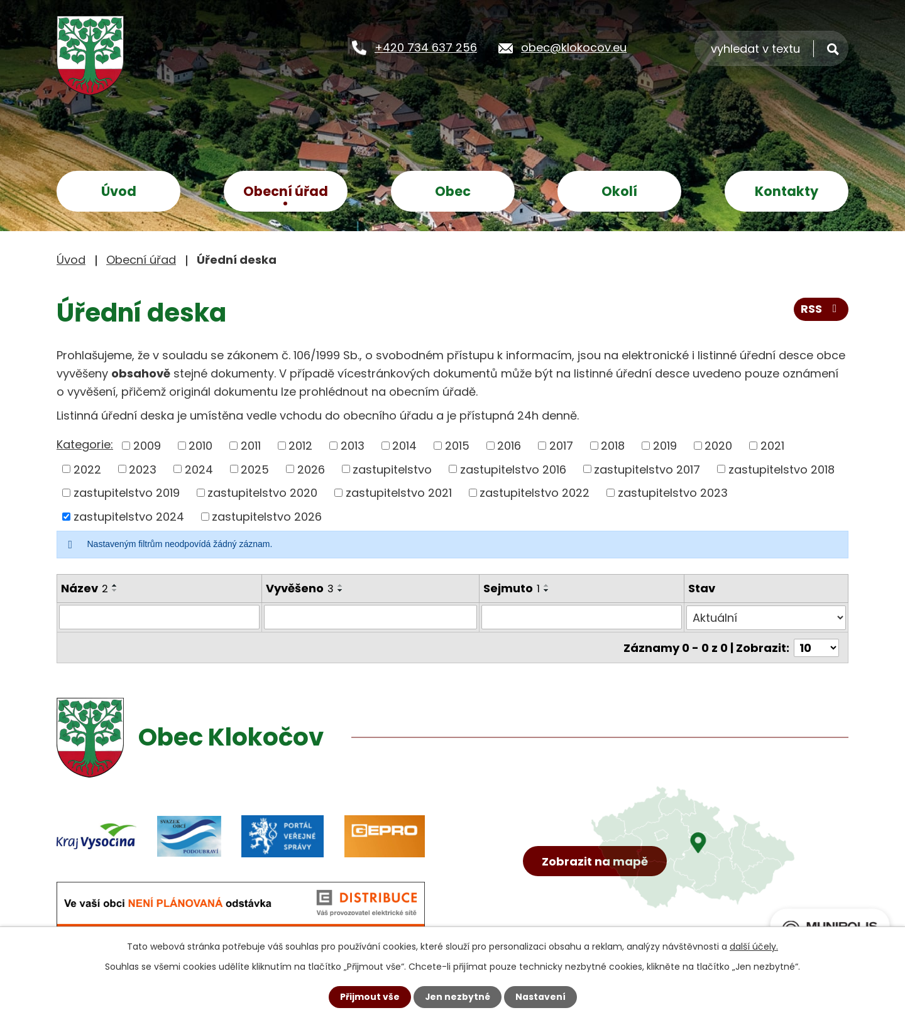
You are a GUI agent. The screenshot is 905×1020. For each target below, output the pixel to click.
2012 (300, 445)
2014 (404, 445)
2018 (613, 445)
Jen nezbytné (457, 996)
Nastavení (540, 996)
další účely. (754, 946)
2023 (142, 469)
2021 (772, 445)
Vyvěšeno (300, 588)
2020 (718, 445)
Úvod (118, 191)
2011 (251, 445)
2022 (87, 469)
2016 (509, 445)
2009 (147, 445)
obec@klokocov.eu (574, 47)
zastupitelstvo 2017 (647, 469)
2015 (457, 445)
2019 (665, 445)
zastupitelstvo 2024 (129, 516)
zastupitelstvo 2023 (673, 493)
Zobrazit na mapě (595, 863)
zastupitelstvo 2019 (127, 493)
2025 (255, 469)
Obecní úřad (285, 191)
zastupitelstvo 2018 (781, 469)
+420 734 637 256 (426, 47)
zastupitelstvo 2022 (535, 493)
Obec (453, 191)
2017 (561, 445)
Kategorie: (85, 444)
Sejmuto (512, 588)
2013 (353, 445)
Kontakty (786, 191)
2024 (199, 469)
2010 (200, 445)
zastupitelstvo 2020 (262, 493)
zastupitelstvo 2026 (267, 516)
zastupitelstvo (392, 469)
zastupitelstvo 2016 (513, 469)
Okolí (619, 191)
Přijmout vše (369, 996)
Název (84, 588)
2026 (311, 469)
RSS (821, 310)
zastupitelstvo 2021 (399, 493)
